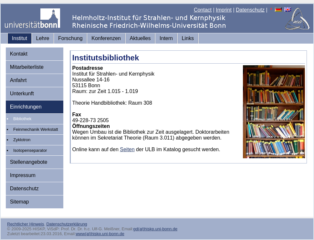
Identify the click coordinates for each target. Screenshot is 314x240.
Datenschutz (250, 10)
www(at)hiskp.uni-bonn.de (100, 233)
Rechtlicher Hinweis (25, 224)
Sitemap (19, 201)
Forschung (70, 38)
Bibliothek (22, 118)
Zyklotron (21, 139)
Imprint (224, 10)
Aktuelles (140, 38)
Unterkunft (22, 93)
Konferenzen (106, 38)
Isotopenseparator (30, 150)
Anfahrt (18, 80)
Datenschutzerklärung (66, 224)
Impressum (23, 175)
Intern (166, 38)
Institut (19, 38)
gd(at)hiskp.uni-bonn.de (155, 228)
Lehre (42, 38)
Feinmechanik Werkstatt (35, 129)
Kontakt (18, 54)
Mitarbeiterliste (27, 67)
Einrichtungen (26, 107)
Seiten (127, 149)
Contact (203, 10)
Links (188, 38)
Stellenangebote (28, 162)
